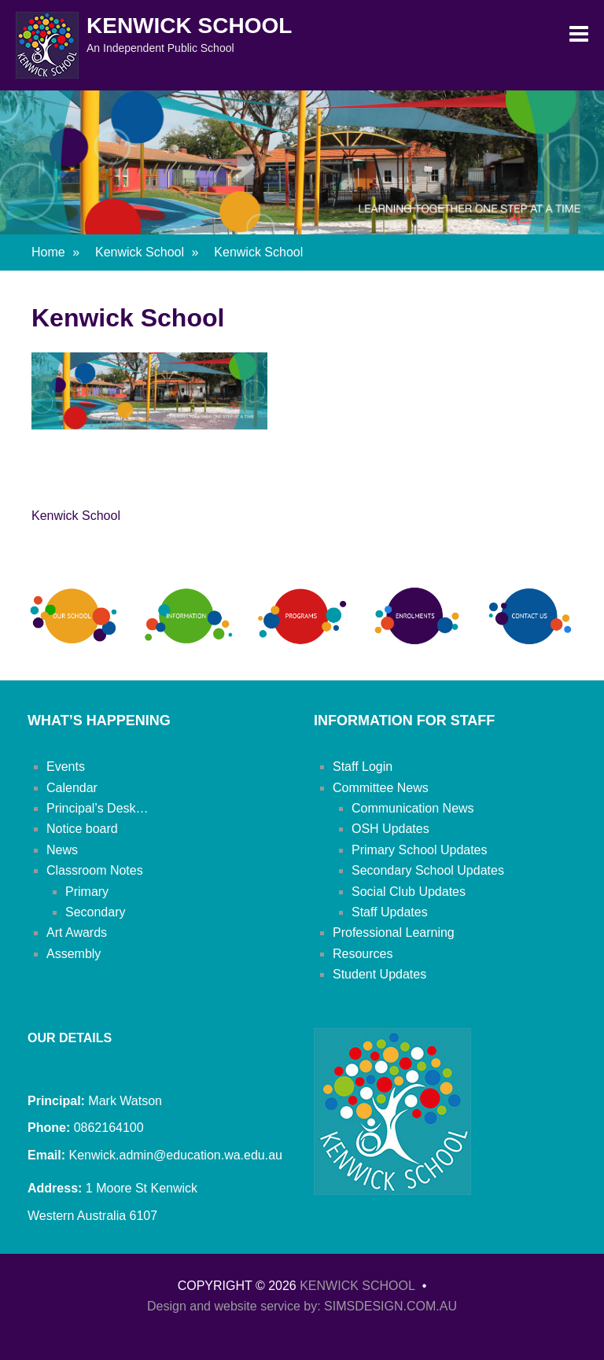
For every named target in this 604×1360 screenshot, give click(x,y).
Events (65, 766)
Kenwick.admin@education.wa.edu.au (173, 1155)
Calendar (72, 787)
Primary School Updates (420, 850)
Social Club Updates (409, 891)
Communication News (413, 808)
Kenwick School (189, 25)
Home (55, 252)
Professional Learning (394, 932)
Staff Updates (390, 912)
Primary (87, 891)
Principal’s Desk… (97, 808)
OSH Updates (390, 828)
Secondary (95, 912)
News (62, 850)
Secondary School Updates (428, 870)
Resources (362, 953)
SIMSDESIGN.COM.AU (390, 1306)
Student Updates (379, 974)
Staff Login (362, 766)
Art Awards (76, 932)
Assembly (73, 953)
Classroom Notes (94, 870)
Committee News (381, 787)
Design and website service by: (235, 1306)
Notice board (82, 828)
